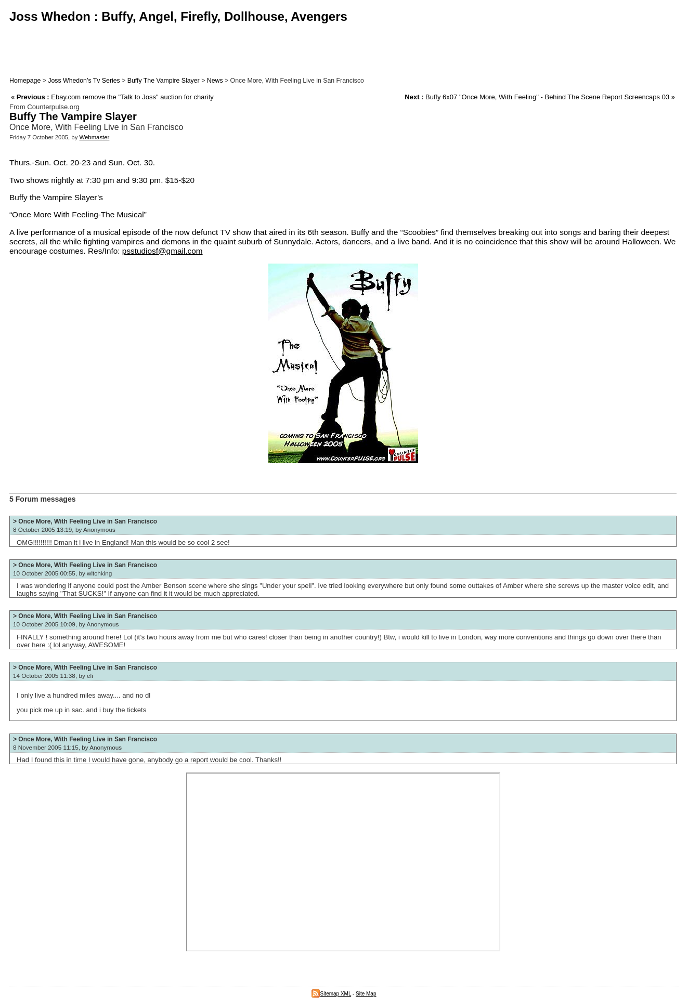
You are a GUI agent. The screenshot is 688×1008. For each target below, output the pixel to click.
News (215, 80)
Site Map (366, 994)
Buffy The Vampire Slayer (163, 80)
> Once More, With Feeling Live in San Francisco (85, 521)
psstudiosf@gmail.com (162, 250)
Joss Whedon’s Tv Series (84, 80)
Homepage (25, 80)
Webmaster (95, 137)
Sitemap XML (331, 994)
